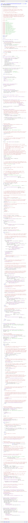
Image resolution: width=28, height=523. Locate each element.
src (23, 3)
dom (1, 4)
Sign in (26, 1)
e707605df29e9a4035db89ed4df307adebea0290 (13, 3)
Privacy (6, 521)
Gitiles (4, 521)
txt (24, 521)
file (16, 6)
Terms (8, 521)
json (26, 521)
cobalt (2, 3)
